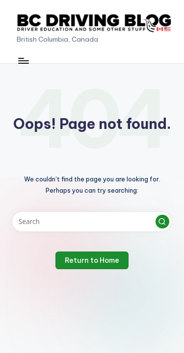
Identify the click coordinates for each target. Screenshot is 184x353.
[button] (162, 221)
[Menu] (23, 60)
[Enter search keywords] (92, 221)
